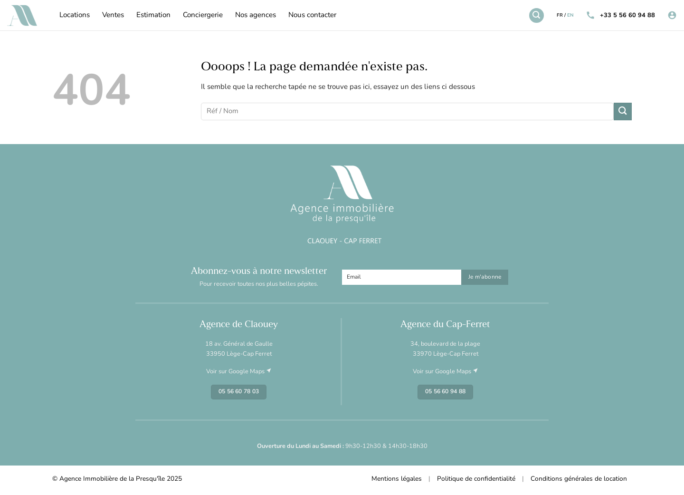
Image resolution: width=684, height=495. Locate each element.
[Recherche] (536, 15)
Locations (74, 15)
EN (570, 15)
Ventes (113, 15)
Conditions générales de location (579, 479)
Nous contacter (312, 15)
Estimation (153, 15)
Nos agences (255, 15)
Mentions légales (396, 479)
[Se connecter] (672, 15)
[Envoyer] (623, 111)
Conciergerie (203, 15)
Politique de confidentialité (476, 479)
